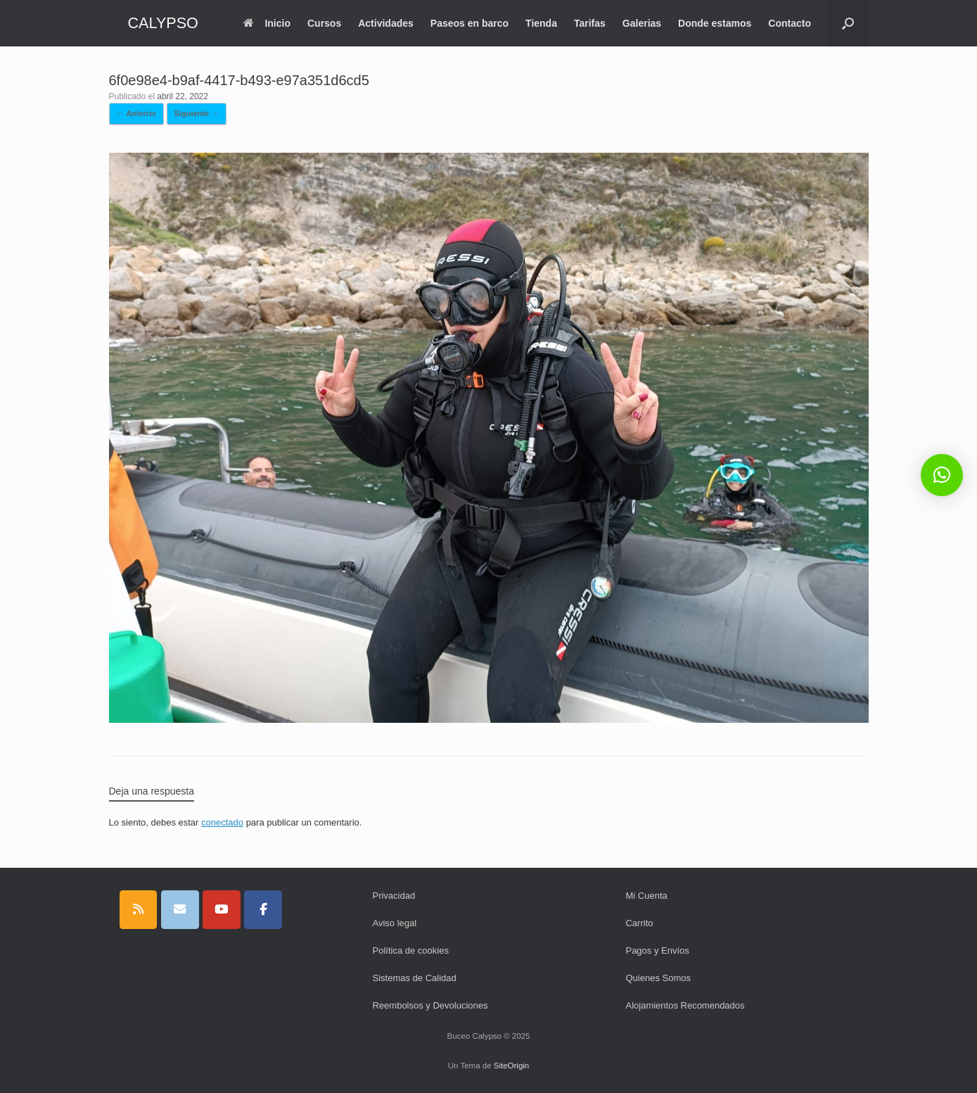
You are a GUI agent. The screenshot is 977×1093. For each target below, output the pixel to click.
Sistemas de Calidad (414, 978)
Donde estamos (714, 23)
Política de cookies (410, 950)
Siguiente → (196, 113)
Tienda (541, 23)
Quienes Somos (658, 978)
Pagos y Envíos (657, 950)
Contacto (789, 23)
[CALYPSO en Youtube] (222, 909)
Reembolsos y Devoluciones (429, 1005)
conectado (222, 822)
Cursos (324, 23)
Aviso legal (394, 923)
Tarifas (590, 23)
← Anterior (136, 113)
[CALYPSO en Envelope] (180, 909)
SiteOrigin (512, 1065)
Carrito (639, 923)
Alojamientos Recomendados (684, 1005)
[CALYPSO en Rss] (139, 909)
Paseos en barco (469, 23)
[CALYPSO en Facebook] (263, 909)
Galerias (641, 23)
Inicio (266, 23)
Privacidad (393, 895)
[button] (848, 23)
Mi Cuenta (646, 895)
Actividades (386, 23)
